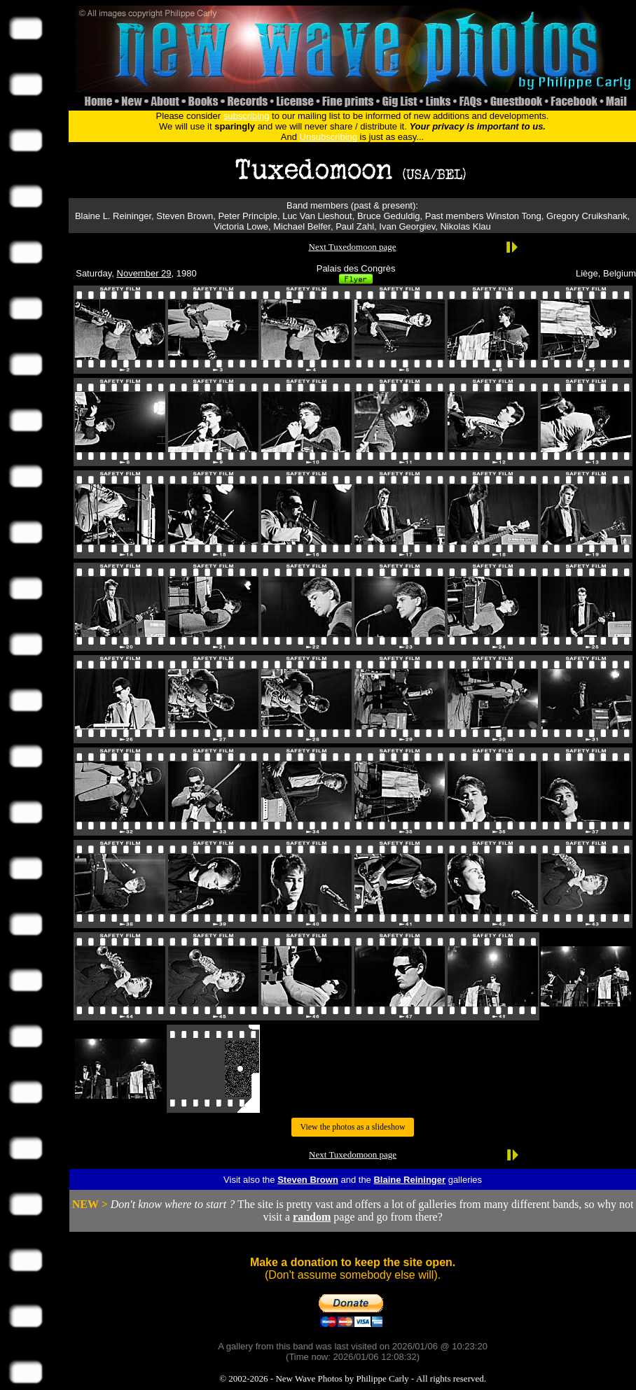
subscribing (246, 116)
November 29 (144, 273)
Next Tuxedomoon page (352, 246)
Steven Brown (307, 1179)
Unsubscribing (328, 137)
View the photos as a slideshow (352, 1127)
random (312, 1217)
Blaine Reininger (409, 1179)
